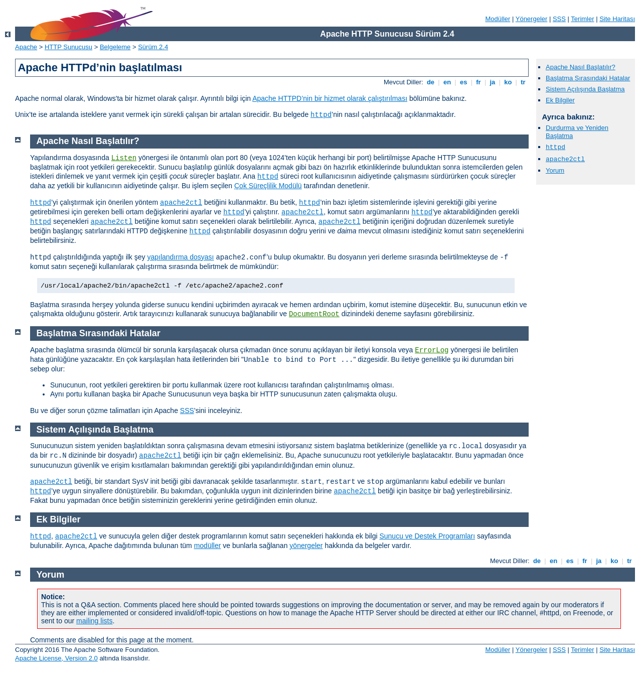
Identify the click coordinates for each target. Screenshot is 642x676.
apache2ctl (565, 159)
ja (492, 82)
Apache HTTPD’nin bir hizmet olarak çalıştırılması (329, 98)
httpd (321, 115)
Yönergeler (532, 19)
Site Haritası (617, 19)
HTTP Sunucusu (68, 47)
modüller (207, 546)
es (463, 82)
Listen (123, 158)
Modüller (498, 19)
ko (508, 82)
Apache (26, 47)
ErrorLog (431, 350)
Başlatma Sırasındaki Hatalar (588, 78)
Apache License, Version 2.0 (56, 658)
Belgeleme (115, 47)
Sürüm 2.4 (153, 47)
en (446, 82)
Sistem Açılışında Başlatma (585, 89)
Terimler (582, 19)
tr (523, 82)
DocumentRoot (314, 314)
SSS (559, 19)
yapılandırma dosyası (180, 257)
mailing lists (94, 621)
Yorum (555, 170)
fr (478, 82)
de (430, 82)
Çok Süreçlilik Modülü (268, 186)
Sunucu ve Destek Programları (427, 536)
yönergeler (306, 546)
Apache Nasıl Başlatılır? (580, 67)
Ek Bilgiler (560, 100)
